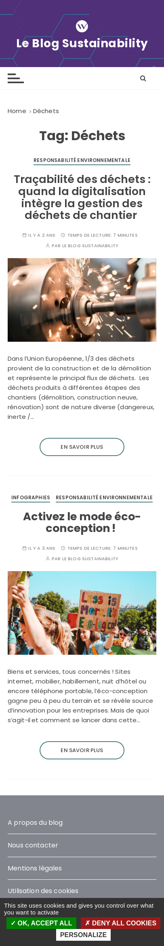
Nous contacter (33, 845)
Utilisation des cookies (43, 891)
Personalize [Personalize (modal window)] (83, 934)
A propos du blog (35, 822)
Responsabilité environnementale (82, 160)
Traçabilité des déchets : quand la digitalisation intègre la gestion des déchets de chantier (82, 197)
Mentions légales (35, 868)
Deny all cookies (120, 923)
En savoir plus (82, 447)
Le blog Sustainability (90, 246)
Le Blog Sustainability (82, 43)
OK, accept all (41, 923)
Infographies (30, 497)
